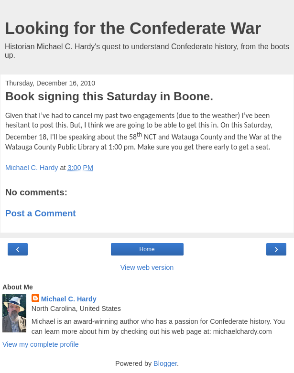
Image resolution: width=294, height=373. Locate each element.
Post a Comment (40, 213)
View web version (147, 267)
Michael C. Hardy (69, 299)
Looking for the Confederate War (133, 28)
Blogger (165, 363)
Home (146, 249)
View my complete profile (40, 344)
